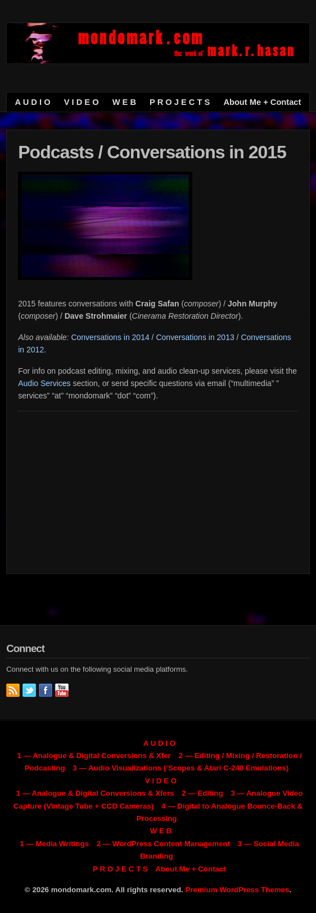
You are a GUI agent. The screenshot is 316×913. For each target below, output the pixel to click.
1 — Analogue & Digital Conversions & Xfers (95, 793)
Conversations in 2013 (195, 337)
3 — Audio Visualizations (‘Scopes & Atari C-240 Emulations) (180, 768)
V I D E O (81, 102)
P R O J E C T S (180, 102)
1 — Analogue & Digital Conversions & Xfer (94, 755)
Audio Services (44, 383)
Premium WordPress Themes (237, 890)
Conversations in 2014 (110, 337)
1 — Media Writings (54, 843)
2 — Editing (202, 793)
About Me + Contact (262, 102)
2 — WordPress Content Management (163, 843)
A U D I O (33, 102)
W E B (124, 102)
